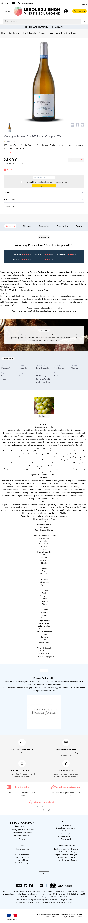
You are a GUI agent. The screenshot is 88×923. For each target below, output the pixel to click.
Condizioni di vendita (65, 836)
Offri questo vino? (44, 206)
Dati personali (66, 839)
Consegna (44, 192)
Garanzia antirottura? (44, 199)
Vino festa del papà (22, 862)
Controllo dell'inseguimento (66, 828)
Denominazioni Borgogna (66, 857)
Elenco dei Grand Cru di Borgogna (66, 851)
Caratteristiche (44, 226)
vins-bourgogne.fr (47, 656)
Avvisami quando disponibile (44, 185)
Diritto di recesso (66, 830)
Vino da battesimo (22, 857)
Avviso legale (65, 833)
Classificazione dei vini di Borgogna (65, 849)
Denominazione (62, 226)
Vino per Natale (22, 860)
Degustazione (10, 226)
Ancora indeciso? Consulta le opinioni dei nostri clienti (44, 808)
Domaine (79, 226)
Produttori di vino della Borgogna (66, 860)
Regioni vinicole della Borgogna (66, 854)
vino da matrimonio (22, 854)
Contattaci (44, 873)
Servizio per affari (22, 851)
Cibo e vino (27, 226)
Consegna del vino (22, 849)
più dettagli (8, 152)
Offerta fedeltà (65, 825)
